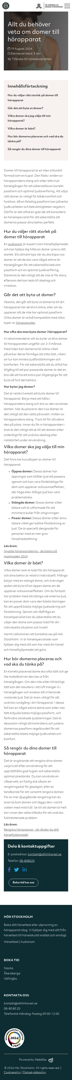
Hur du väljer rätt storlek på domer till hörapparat (33, 98)
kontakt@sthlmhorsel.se (44, 854)
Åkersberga (12, 973)
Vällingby (10, 978)
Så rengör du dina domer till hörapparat (34, 149)
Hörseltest (11, 942)
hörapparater (25, 323)
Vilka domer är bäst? (21, 128)
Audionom (27, 942)
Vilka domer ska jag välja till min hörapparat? (29, 118)
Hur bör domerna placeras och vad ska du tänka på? (35, 139)
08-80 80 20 (12, 1008)
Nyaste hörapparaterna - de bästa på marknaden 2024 (30, 554)
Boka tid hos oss (23, 882)
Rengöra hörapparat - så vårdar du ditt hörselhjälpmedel (31, 833)
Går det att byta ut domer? (25, 108)
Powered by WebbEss (36, 1060)
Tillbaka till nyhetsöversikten (32, 59)
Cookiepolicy (12, 1072)
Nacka (8, 968)
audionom (15, 244)
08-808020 (27, 861)
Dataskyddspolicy (34, 1072)
